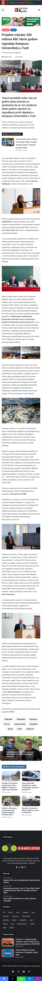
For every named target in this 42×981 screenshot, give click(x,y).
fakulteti (8, 719)
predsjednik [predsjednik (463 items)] (22, 920)
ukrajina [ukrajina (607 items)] (32, 924)
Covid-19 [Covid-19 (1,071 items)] (10, 912)
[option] (21, 748)
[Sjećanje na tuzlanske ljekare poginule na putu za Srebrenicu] (31, 801)
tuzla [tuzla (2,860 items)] (12, 924)
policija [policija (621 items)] (14, 920)
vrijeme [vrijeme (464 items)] (11, 927)
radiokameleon (7, 57)
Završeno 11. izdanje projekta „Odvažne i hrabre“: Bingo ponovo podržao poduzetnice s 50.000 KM (28, 941)
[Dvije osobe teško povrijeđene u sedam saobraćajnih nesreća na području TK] (31, 776)
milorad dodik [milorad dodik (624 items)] (26, 916)
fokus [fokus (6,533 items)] (18, 912)
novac (7, 724)
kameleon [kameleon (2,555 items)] (6, 916)
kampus (34, 719)
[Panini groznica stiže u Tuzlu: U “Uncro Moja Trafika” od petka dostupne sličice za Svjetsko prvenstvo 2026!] (8, 142)
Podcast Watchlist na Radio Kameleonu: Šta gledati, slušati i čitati (27, 952)
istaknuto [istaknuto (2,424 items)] (25, 912)
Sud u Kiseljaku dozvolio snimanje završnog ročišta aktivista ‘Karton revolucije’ (19, 754)
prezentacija (20, 724)
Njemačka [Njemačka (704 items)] (6, 920)
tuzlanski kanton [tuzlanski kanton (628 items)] (22, 924)
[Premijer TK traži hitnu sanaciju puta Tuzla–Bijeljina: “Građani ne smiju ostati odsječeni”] (11, 776)
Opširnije (32, 863)
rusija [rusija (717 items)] (31, 920)
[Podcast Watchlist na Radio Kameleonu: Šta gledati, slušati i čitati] (8, 953)
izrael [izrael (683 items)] (33, 912)
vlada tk (30, 729)
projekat (34, 724)
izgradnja (21, 719)
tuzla (11, 729)
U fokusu (6, 30)
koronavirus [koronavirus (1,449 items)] (15, 916)
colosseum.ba (35, 966)
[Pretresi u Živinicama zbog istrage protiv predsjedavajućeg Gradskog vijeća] (11, 801)
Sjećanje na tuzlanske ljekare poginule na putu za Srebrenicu (30, 810)
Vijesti (14, 30)
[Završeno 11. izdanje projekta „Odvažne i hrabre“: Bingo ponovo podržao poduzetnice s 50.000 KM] (8, 942)
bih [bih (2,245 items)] (4, 912)
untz (20, 729)
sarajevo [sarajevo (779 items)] (5, 924)
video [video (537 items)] (4, 927)
